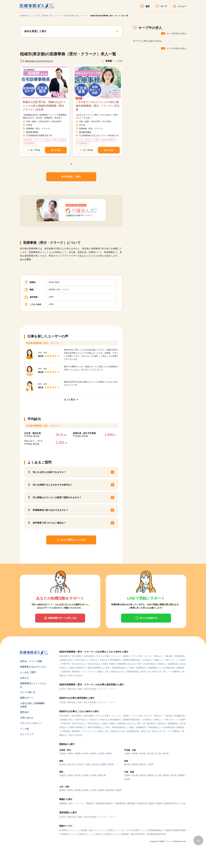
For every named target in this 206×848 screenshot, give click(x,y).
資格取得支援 (132, 671)
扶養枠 (112, 664)
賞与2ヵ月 (145, 671)
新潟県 (142, 753)
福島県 (109, 753)
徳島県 (166, 775)
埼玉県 (80, 764)
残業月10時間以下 (77, 668)
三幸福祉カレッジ (85, 834)
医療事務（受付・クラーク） (52, 15)
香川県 (173, 775)
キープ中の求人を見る (176, 33)
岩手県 (85, 753)
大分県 (93, 790)
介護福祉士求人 (66, 660)
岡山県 (135, 775)
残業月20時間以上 (95, 668)
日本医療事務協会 (154, 830)
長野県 (135, 753)
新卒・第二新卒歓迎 (146, 664)
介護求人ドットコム (115, 830)
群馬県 (111, 764)
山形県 (101, 753)
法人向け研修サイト (135, 830)
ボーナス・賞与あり (153, 656)
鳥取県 (142, 775)
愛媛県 (181, 775)
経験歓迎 (180, 668)
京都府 (70, 775)
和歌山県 (102, 775)
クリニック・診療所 (120, 656)
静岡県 (135, 764)
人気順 (119, 61)
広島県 (127, 775)
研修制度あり (154, 668)
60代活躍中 (89, 656)
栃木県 (95, 764)
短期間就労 (141, 668)
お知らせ (24, 678)
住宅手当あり (81, 660)
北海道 (62, 753)
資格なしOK (103, 671)
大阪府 (62, 775)
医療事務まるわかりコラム (33, 667)
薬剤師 (151, 803)
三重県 (150, 764)
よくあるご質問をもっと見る (71, 540)
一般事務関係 (119, 803)
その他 (182, 803)
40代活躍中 (64, 656)
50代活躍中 (77, 656)
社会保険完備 (168, 668)
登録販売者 (142, 803)
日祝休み (161, 664)
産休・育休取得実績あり (116, 668)
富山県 (150, 753)
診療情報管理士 (171, 803)
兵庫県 (93, 775)
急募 (105, 664)
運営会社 (24, 712)
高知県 (127, 779)
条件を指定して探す (71, 176)
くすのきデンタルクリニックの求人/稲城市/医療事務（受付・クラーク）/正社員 (97, 106)
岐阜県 (142, 764)
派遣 (80, 689)
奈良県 (78, 775)
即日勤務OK (115, 660)
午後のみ (103, 660)
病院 (132, 668)
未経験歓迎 (172, 664)
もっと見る (25, 259)
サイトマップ (26, 734)
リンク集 (24, 729)
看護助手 (90, 803)
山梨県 (127, 753)
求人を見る (56, 150)
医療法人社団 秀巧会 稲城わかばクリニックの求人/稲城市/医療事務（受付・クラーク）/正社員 (44, 106)
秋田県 (93, 753)
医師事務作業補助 (104, 803)
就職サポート (26, 698)
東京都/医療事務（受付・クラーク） (76, 15)
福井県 (166, 753)
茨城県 (103, 764)
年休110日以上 (78, 664)
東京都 (62, 764)
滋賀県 (85, 775)
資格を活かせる (117, 671)
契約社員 (71, 689)
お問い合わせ (26, 718)
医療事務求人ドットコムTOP (30, 15)
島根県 (150, 775)
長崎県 (78, 790)
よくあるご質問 (27, 672)
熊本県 (85, 790)
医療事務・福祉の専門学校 (132, 834)
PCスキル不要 (102, 656)
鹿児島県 (110, 790)
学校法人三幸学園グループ (106, 834)
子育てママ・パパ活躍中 (175, 660)
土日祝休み (147, 660)
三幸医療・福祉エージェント (91, 830)
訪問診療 (65, 671)
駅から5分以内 (75, 675)
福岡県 (62, 790)
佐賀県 (70, 790)
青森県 (78, 753)
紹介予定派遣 (90, 689)
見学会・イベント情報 (31, 661)
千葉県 (87, 764)
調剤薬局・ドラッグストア (83, 671)
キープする (35, 150)
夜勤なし (158, 660)
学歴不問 (65, 664)
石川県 (158, 753)
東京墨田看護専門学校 (156, 834)
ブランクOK (136, 656)
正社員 (62, 689)
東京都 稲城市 (32, 132)
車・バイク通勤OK (171, 671)
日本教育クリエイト (68, 830)
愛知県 (127, 764)
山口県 (158, 775)
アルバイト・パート (107, 689)
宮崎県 (101, 790)
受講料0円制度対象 (131, 660)
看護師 (159, 803)
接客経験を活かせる (126, 664)
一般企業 (168, 656)
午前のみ (93, 660)
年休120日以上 (93, 664)
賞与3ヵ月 (156, 671)
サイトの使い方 (27, 692)
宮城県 (70, 753)
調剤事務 (131, 803)
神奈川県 (71, 764)
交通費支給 (179, 656)
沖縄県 (118, 790)
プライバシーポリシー (31, 723)
